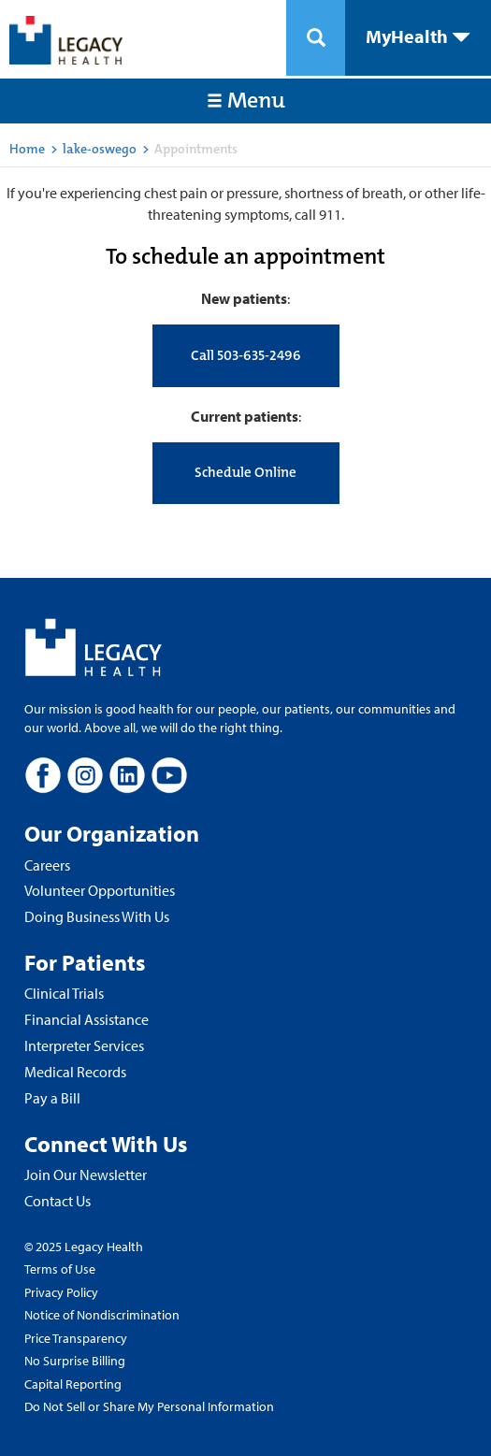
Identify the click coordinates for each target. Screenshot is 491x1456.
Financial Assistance (86, 1019)
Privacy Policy (61, 1292)
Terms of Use (59, 1269)
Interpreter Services (84, 1045)
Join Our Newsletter (85, 1174)
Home (27, 148)
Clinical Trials (64, 993)
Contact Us (57, 1200)
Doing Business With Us (96, 916)
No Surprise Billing (74, 1360)
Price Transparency (75, 1338)
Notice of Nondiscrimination (102, 1314)
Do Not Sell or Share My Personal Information (149, 1406)
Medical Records (75, 1071)
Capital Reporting (73, 1384)
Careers (47, 865)
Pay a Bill (52, 1097)
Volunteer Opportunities (99, 890)
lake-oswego (100, 148)
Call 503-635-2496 (246, 355)
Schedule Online (245, 472)
